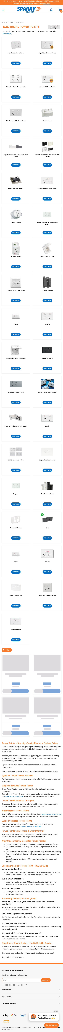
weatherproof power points (51, 814)
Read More (7, 34)
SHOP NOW (15, 63)
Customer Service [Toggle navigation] (9, 1003)
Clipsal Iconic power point (13, 796)
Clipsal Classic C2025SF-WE (30, 827)
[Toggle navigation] (3, 10)
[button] (50, 10)
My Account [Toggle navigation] (6, 997)
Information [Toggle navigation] (6, 990)
